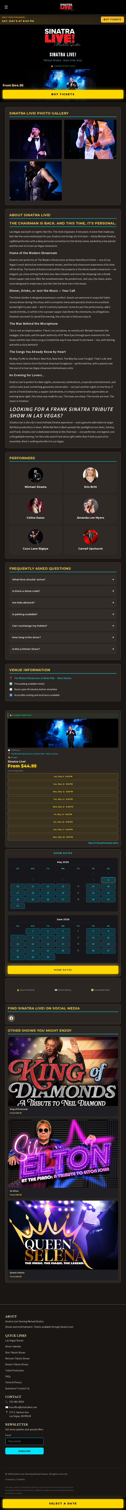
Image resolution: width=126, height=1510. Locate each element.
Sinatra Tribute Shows (16, 1364)
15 (93, 886)
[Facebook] (11, 1018)
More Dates (63, 970)
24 (18, 899)
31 (18, 905)
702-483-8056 (16, 1402)
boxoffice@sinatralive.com (23, 1407)
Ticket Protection (14, 1370)
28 (18, 957)
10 (18, 886)
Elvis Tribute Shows (15, 1352)
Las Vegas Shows (14, 1340)
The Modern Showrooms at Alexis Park (34, 678)
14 (18, 944)
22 (93, 893)
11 (33, 886)
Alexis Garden (64, 678)
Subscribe (24, 1451)
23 (108, 893)
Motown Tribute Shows (17, 1358)
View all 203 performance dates (103, 843)
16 (108, 886)
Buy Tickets (63, 94)
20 (63, 893)
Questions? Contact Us (17, 1388)
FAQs (8, 1376)
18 (33, 893)
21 (18, 950)
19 (48, 893)
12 (48, 886)
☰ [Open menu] (6, 7)
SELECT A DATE (63, 1503)
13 (63, 886)
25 (33, 899)
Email (8, 1435)
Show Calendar (13, 1346)
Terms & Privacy (13, 1382)
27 (63, 899)
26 (48, 899)
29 (93, 899)
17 (18, 893)
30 (108, 899)
